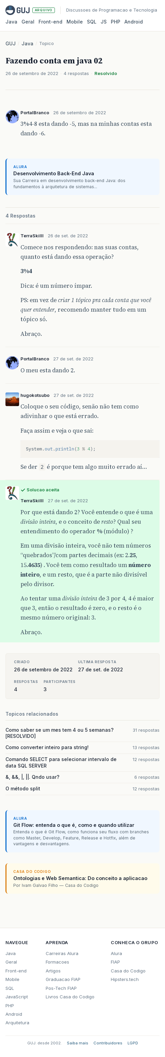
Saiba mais (77, 1043)
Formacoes (57, 962)
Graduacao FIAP (63, 979)
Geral (27, 22)
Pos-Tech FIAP (61, 988)
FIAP (115, 962)
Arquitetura (17, 1022)
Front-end (16, 970)
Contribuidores (107, 1043)
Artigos (53, 970)
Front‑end (50, 22)
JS (104, 22)
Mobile (74, 22)
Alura (116, 953)
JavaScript (16, 996)
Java (11, 22)
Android (133, 22)
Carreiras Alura (62, 953)
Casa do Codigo (128, 970)
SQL (91, 22)
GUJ (10, 43)
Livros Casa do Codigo (70, 996)
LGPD (132, 1043)
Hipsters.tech (125, 979)
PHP (115, 22)
